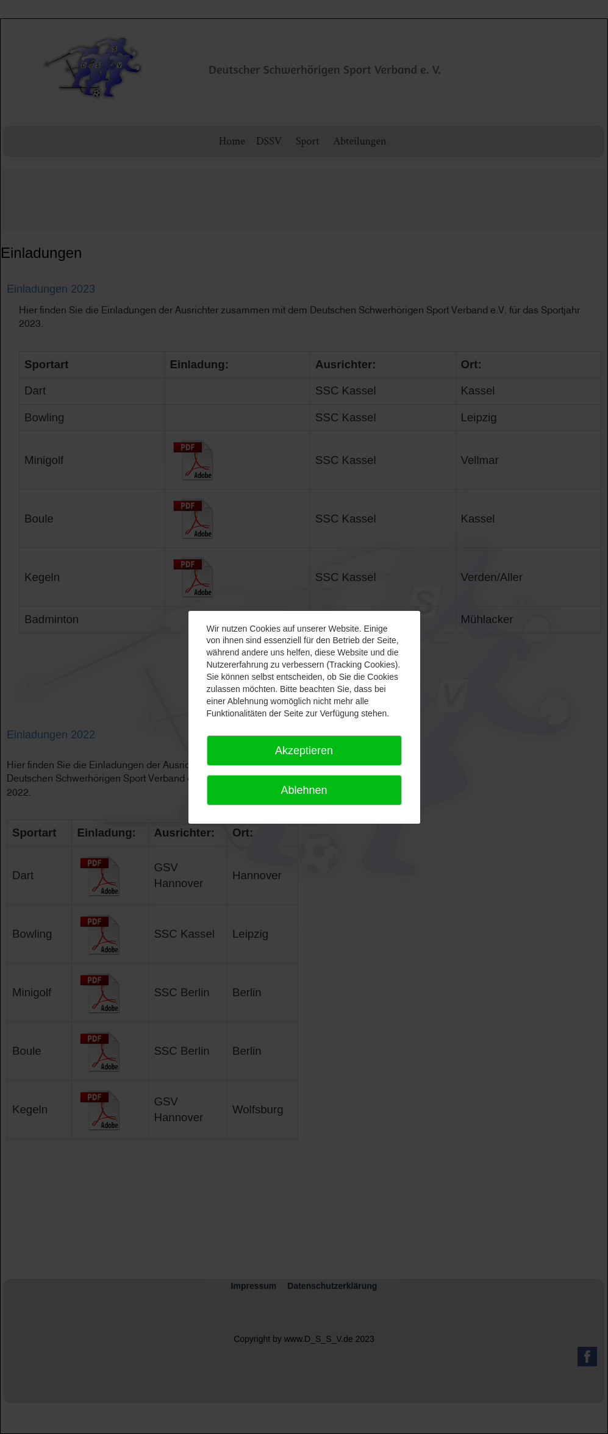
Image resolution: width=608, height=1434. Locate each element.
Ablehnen (304, 790)
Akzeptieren (304, 750)
